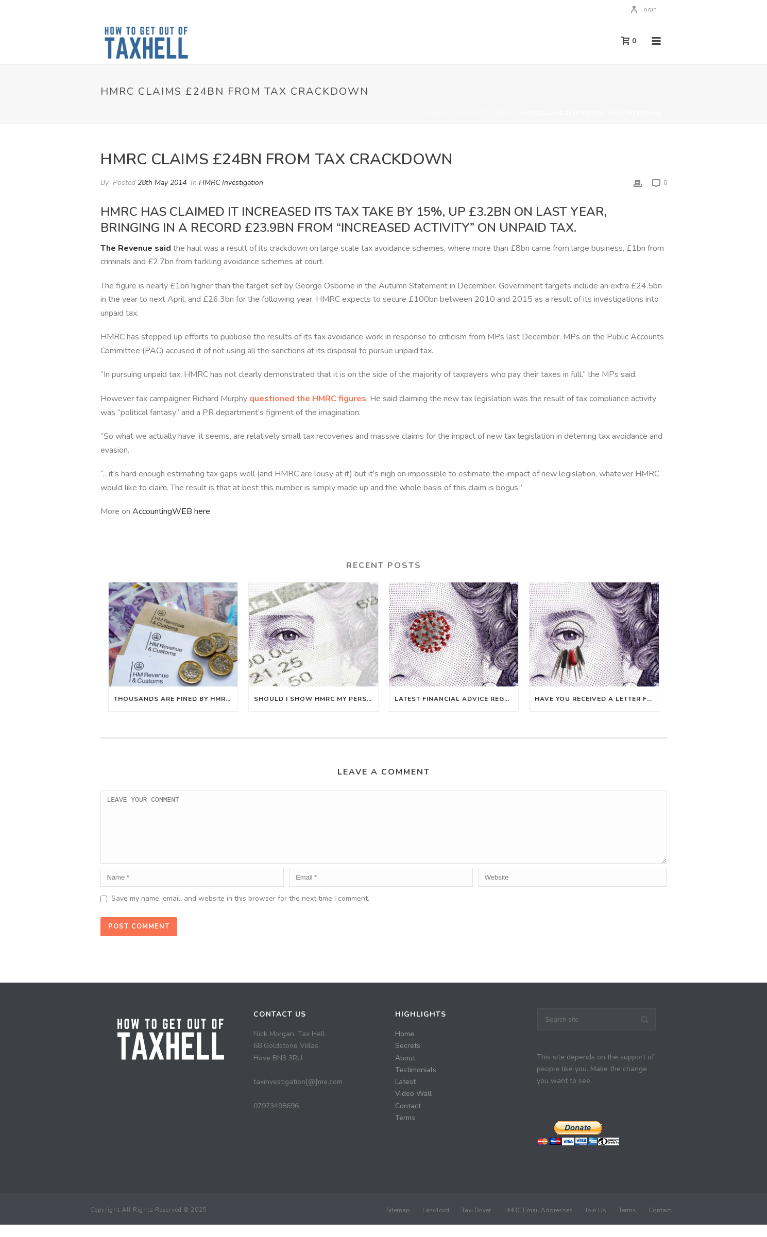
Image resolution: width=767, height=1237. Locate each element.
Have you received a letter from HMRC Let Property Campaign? (597, 699)
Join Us (595, 1222)
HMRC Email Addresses (538, 1222)
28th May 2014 (162, 182)
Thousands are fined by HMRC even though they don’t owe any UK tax (176, 699)
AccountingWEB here (171, 511)
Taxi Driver (476, 1222)
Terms (405, 1130)
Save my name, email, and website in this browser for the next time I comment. (240, 911)
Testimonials (415, 1082)
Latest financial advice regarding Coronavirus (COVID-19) (457, 699)
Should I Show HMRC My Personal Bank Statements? (316, 699)
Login (643, 9)
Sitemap (398, 1222)
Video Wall (413, 1106)
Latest (405, 1094)
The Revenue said (135, 248)
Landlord (435, 1222)
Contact (408, 1118)
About (405, 1070)
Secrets (407, 1058)
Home (430, 113)
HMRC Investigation (480, 113)
